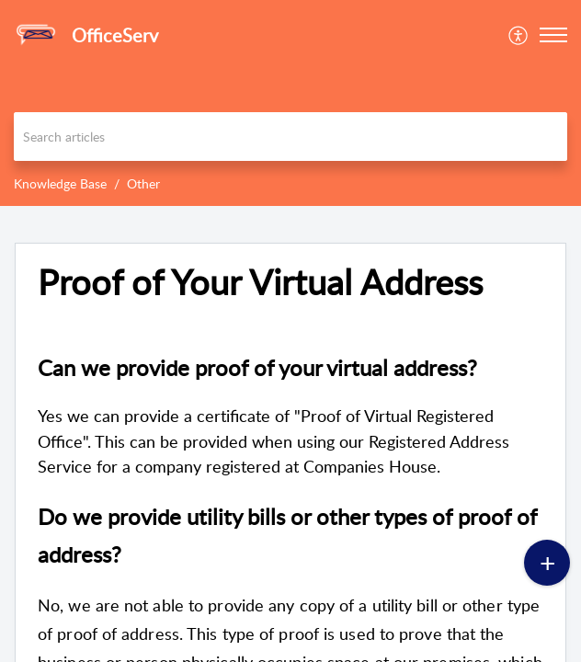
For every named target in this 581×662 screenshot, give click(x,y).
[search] (290, 136)
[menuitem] (519, 35)
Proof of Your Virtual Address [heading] (260, 282)
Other (143, 183)
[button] (519, 35)
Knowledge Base (60, 183)
